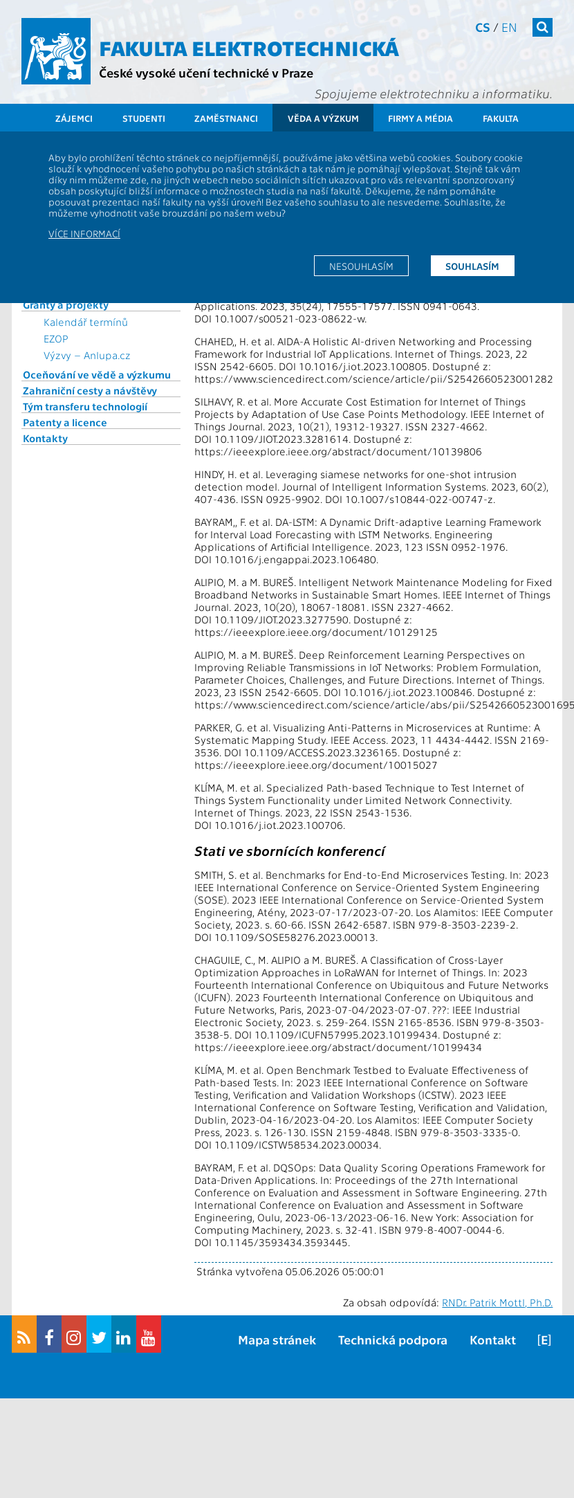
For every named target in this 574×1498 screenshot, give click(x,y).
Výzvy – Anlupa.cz (87, 355)
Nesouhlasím (361, 265)
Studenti (143, 118)
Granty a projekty (66, 304)
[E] (544, 1339)
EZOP (56, 338)
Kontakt (493, 1339)
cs (482, 26)
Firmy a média (420, 118)
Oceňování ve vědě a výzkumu (97, 374)
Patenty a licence (65, 422)
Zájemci (74, 118)
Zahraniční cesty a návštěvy (90, 390)
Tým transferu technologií (85, 406)
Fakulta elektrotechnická (249, 47)
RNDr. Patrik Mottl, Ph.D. (497, 1302)
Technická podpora (392, 1339)
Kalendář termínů (86, 322)
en (509, 26)
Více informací (84, 233)
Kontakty (45, 438)
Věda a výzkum (323, 118)
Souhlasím (472, 265)
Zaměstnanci (226, 118)
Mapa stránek (277, 1339)
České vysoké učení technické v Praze (206, 72)
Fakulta (501, 118)
